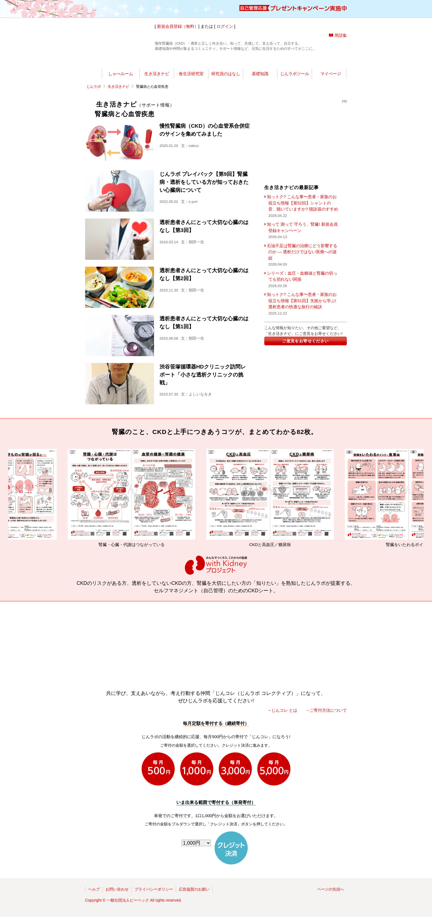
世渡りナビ (123, 61)
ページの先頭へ (330, 889)
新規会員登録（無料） (177, 26)
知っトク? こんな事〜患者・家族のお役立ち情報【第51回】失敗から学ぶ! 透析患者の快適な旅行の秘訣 (302, 300)
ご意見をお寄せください (305, 341)
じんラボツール (294, 73)
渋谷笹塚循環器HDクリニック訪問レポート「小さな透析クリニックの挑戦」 (203, 375)
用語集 (340, 35)
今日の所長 (267, 61)
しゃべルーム (120, 73)
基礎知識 (260, 73)
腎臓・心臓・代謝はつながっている (146, 498)
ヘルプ (94, 889)
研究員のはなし (225, 73)
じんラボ (94, 86)
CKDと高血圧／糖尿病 (285, 498)
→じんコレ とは (282, 710)
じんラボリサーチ (225, 61)
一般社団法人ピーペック (128, 900)
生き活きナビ (156, 73)
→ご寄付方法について (326, 710)
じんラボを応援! (321, 61)
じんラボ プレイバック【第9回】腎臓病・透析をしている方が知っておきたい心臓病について (204, 182)
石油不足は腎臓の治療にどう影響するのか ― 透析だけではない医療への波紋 (302, 251)
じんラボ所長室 (175, 61)
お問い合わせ (117, 889)
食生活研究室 (191, 73)
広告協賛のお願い (194, 889)
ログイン (225, 26)
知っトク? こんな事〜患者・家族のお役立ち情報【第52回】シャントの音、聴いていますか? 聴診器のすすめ (302, 202)
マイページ (330, 73)
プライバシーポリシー (153, 889)
